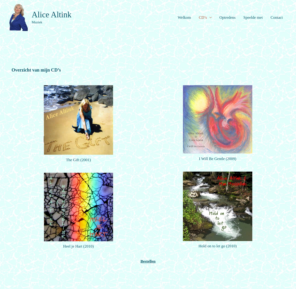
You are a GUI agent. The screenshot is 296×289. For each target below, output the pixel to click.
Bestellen (147, 261)
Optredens (227, 17)
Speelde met (253, 17)
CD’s (203, 17)
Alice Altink (51, 14)
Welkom (184, 17)
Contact (277, 17)
